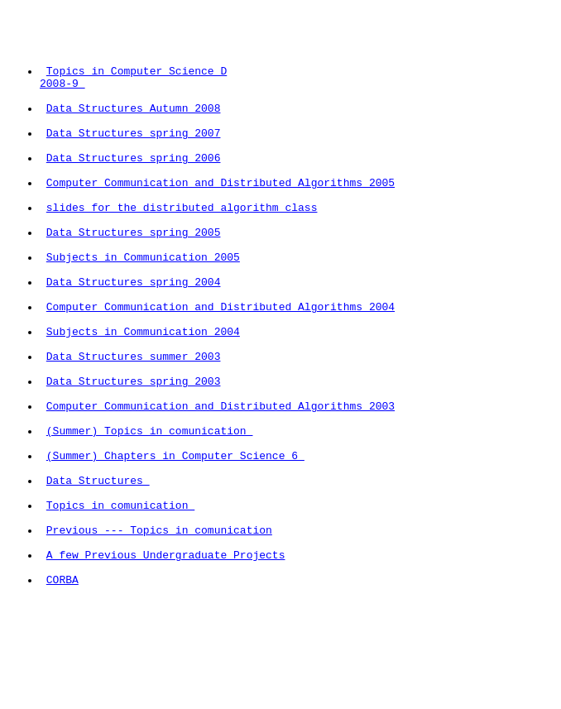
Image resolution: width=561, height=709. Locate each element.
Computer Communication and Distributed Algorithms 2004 (220, 363)
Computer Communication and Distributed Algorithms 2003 (220, 482)
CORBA (62, 690)
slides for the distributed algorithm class (182, 244)
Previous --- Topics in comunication (159, 631)
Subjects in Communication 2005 (143, 303)
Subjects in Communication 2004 (143, 393)
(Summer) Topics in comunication (149, 512)
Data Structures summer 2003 (133, 422)
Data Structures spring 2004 (133, 333)
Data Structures (98, 571)
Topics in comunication (120, 601)
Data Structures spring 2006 (133, 184)
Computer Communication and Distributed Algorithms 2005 (220, 214)
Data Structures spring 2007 (133, 154)
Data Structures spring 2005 (133, 273)
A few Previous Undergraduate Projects (165, 661)
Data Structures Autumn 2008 (133, 124)
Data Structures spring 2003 (133, 452)
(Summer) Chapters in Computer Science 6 (175, 541)
